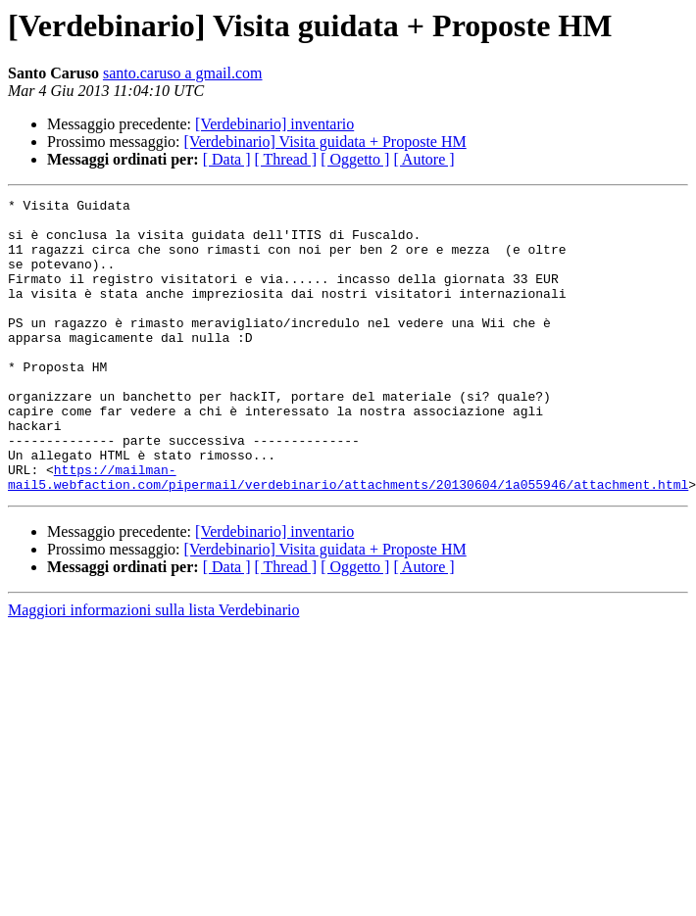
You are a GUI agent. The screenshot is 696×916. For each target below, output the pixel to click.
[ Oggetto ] (355, 159)
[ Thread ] (286, 159)
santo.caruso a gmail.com (183, 73)
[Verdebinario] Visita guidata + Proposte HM (325, 141)
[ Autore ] (423, 159)
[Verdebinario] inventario (274, 124)
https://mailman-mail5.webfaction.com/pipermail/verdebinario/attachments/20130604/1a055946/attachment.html (348, 534)
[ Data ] (227, 159)
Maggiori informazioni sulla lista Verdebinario (153, 668)
